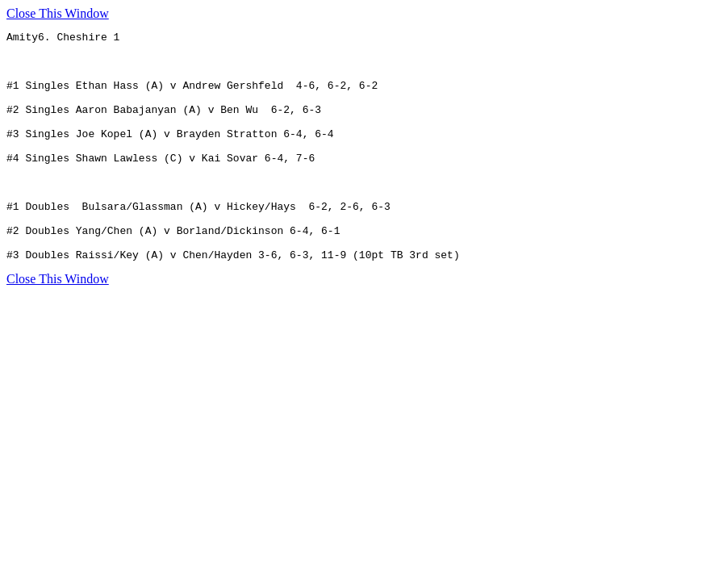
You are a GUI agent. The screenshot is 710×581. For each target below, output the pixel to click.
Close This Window (57, 13)
